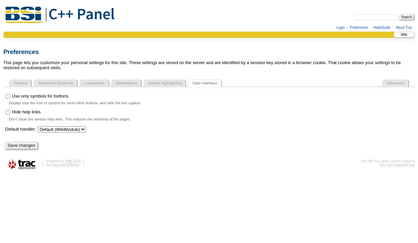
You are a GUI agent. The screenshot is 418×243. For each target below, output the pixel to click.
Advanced (396, 83)
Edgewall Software (65, 165)
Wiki (404, 34)
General (20, 83)
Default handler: (20, 129)
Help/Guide (382, 27)
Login (340, 27)
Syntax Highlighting (165, 83)
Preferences (359, 27)
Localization (94, 83)
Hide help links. (24, 111)
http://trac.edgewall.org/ (397, 165)
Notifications (126, 83)
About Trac (404, 27)
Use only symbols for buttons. (37, 96)
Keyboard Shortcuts (55, 83)
